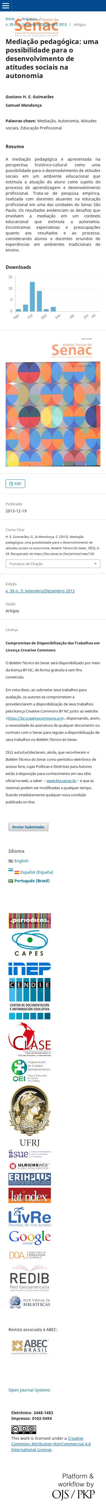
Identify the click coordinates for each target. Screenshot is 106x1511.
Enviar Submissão (28, 826)
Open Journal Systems (29, 1390)
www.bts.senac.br (61, 780)
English (21, 861)
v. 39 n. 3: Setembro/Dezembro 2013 (36, 24)
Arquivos (29, 18)
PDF (17, 483)
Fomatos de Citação (26, 563)
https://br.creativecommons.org (35, 718)
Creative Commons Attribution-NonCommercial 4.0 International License (51, 1443)
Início (10, 18)
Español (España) (36, 872)
